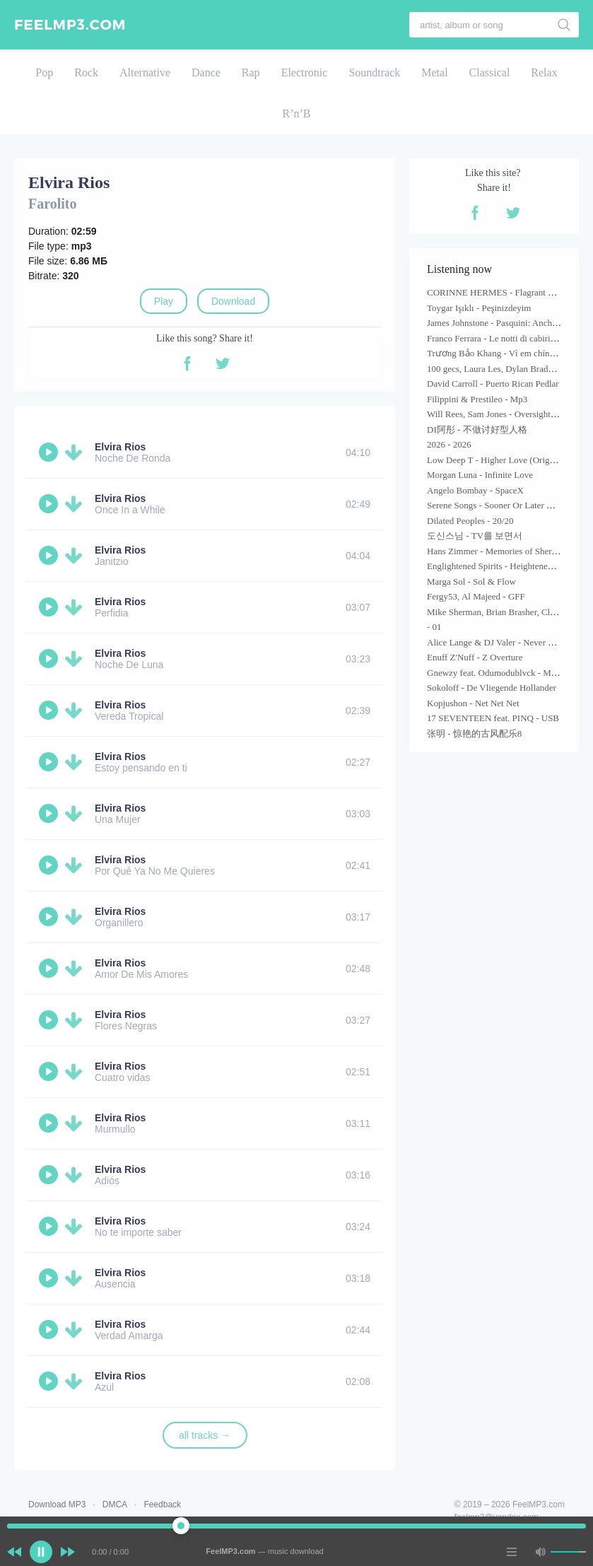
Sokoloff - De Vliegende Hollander (491, 687)
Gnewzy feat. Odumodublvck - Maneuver (503, 672)
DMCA (114, 1504)
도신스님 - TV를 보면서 (474, 535)
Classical (489, 72)
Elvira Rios (120, 446)
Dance (206, 72)
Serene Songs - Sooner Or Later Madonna (504, 505)
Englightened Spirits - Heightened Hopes (502, 566)
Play (163, 301)
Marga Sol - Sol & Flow (471, 581)
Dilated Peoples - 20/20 (470, 520)
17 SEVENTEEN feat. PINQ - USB (493, 718)
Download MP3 (57, 1504)
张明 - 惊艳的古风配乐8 (474, 733)
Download (233, 301)
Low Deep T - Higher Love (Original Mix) (505, 460)
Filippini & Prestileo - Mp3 (477, 399)
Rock (86, 72)
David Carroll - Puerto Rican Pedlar (493, 383)
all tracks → (204, 1435)
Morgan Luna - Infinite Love (480, 474)
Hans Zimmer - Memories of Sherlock (497, 551)
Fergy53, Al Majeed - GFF (476, 596)
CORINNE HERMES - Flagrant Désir (497, 292)
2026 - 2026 (449, 444)
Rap (251, 72)
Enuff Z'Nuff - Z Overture (474, 657)
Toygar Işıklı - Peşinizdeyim (479, 308)
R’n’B (297, 113)
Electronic (304, 72)
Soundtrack (374, 72)
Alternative (144, 72)
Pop (44, 72)
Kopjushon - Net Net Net (473, 703)
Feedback (162, 1504)
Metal (434, 72)
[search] (564, 24)
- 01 (434, 626)
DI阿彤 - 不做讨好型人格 (477, 429)
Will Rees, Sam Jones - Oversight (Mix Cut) (508, 414)
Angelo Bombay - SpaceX (475, 490)
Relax (544, 72)
